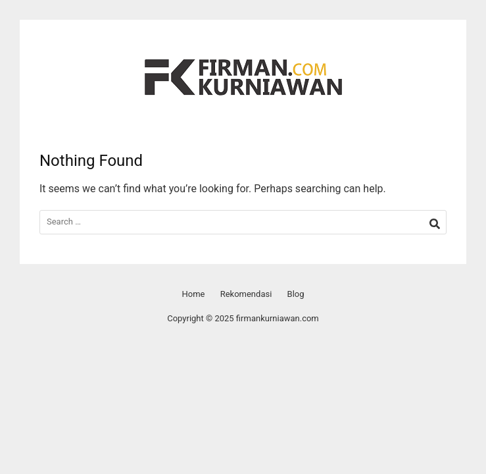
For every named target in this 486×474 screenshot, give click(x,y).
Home (193, 294)
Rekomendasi (246, 294)
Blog (295, 294)
